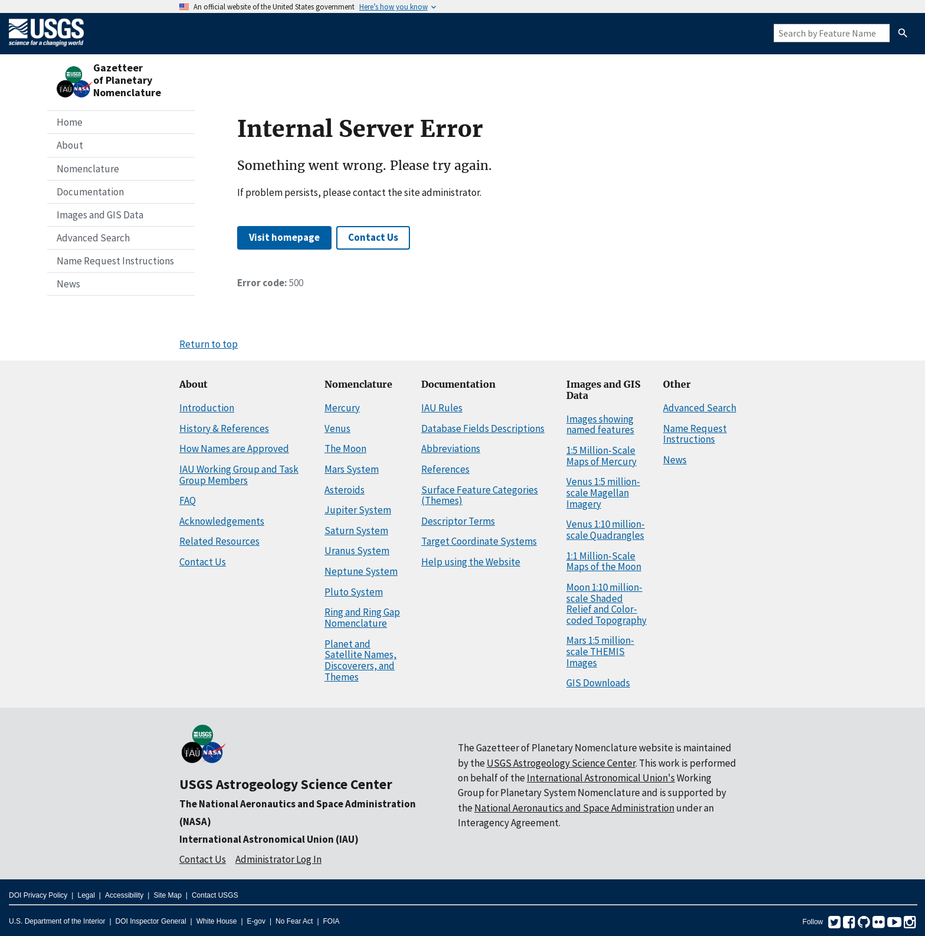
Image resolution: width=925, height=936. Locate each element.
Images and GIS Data (100, 214)
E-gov (256, 921)
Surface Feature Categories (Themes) (479, 495)
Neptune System (361, 571)
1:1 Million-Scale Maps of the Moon (603, 561)
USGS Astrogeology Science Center (285, 784)
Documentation (90, 191)
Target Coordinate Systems (479, 541)
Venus (337, 428)
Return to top (208, 344)
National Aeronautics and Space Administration (574, 807)
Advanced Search (93, 237)
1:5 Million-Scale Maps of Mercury (601, 456)
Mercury (342, 407)
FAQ (187, 500)
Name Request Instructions (115, 260)
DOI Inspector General (151, 921)
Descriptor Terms (458, 521)
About (70, 145)
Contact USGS (215, 895)
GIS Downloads (598, 682)
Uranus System (356, 550)
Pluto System (353, 591)
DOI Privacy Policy (38, 895)
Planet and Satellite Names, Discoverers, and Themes (360, 660)
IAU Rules (441, 407)
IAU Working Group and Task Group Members (239, 475)
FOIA (331, 921)
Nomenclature (88, 168)
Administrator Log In (278, 859)
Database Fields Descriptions (482, 428)
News (68, 283)
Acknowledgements (221, 521)
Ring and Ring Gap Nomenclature (362, 618)
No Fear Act (294, 921)
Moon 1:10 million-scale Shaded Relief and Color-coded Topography (606, 604)
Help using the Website (470, 561)
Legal (85, 895)
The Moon (345, 448)
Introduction (206, 407)
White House (216, 921)
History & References (224, 428)
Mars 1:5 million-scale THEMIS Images (600, 651)
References (445, 469)
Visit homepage (284, 237)
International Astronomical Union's (601, 777)
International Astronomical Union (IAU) (269, 839)
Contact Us (373, 237)
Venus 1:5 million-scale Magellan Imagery (603, 492)
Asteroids (344, 489)
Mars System (351, 469)
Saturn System (356, 530)
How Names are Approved (234, 448)
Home (70, 122)
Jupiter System (357, 509)
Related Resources (219, 541)
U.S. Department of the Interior (57, 921)
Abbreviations (450, 448)
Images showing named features (600, 425)
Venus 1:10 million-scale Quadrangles (605, 530)
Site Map (167, 895)
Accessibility (124, 895)
